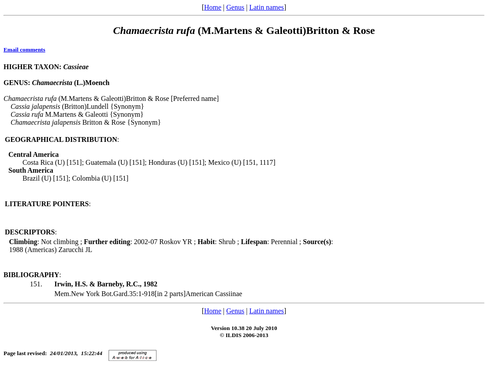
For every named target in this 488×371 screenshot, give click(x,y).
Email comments (24, 49)
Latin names (266, 7)
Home (212, 7)
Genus (235, 7)
